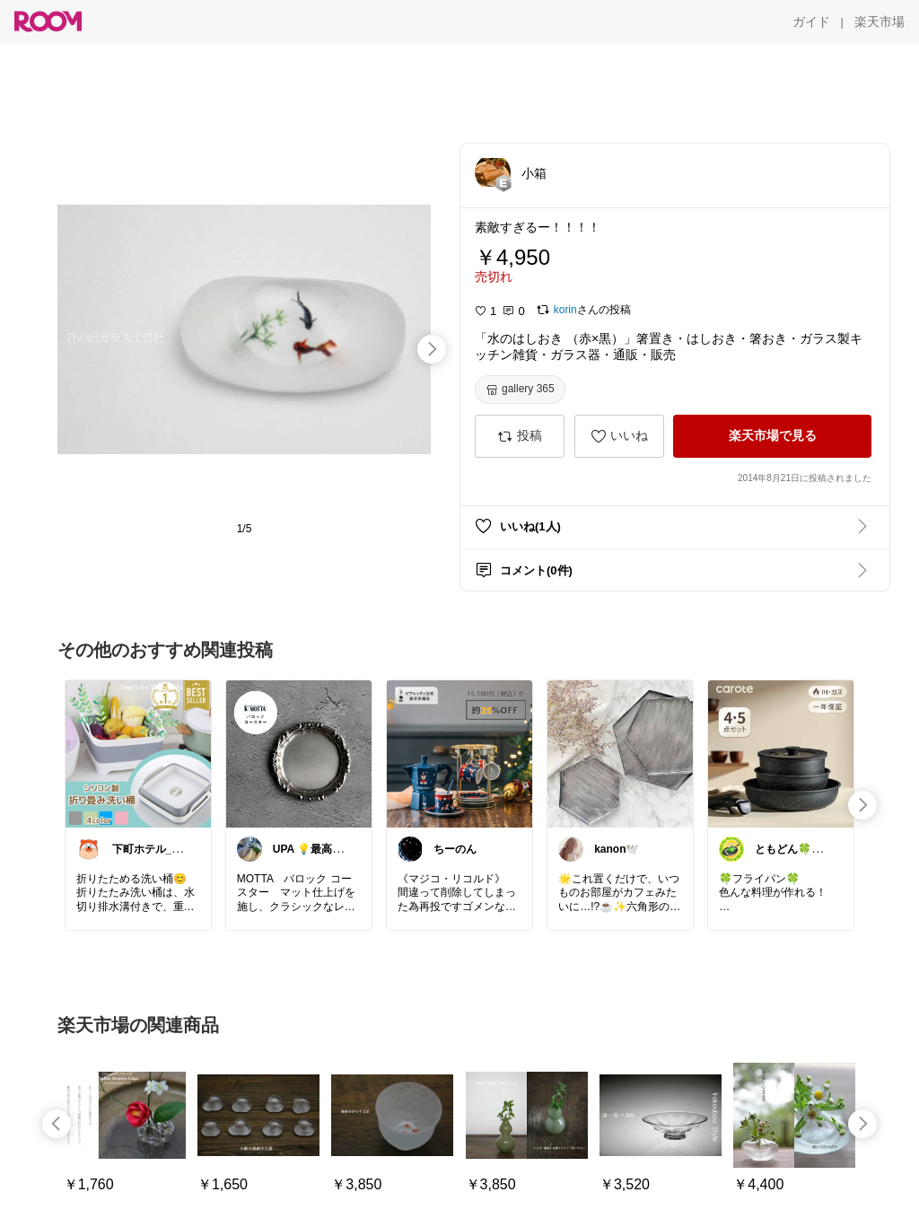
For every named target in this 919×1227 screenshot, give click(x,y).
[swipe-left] (56, 1123)
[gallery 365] (520, 389)
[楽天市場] (879, 21)
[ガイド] (811, 21)
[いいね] (619, 436)
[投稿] (520, 436)
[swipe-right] (431, 349)
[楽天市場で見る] (772, 436)
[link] (138, 753)
